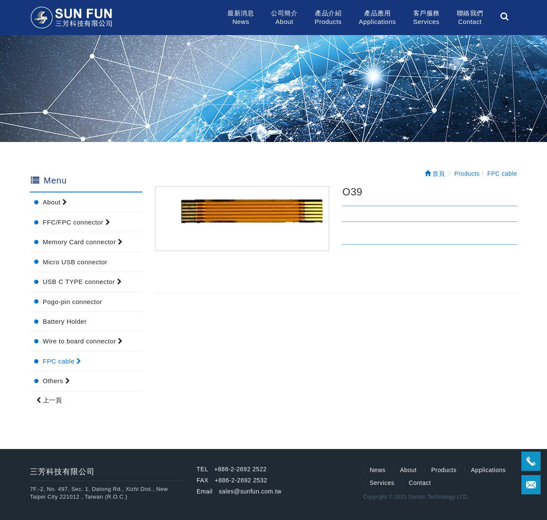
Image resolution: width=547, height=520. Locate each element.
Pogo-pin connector (72, 301)
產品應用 (377, 17)
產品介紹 (328, 17)
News (377, 470)
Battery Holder (65, 321)
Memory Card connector (83, 241)
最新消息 (240, 17)
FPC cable (62, 361)
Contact (420, 482)
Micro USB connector (75, 262)
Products (443, 470)
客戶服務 (426, 17)
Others (56, 380)
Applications (488, 470)
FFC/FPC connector (76, 222)
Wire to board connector (83, 341)
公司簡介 (284, 17)
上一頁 (49, 400)
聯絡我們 (470, 17)
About (55, 202)
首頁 (435, 173)
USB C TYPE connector (82, 281)
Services (382, 482)
